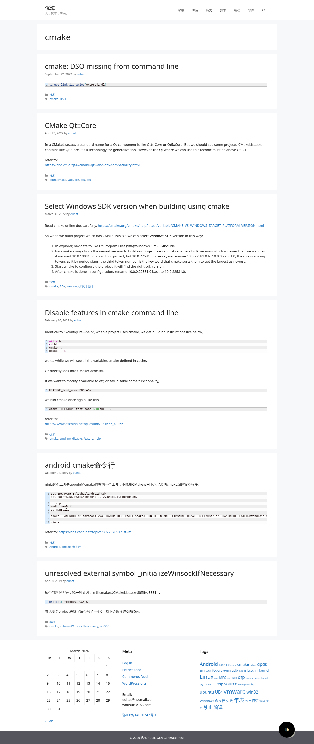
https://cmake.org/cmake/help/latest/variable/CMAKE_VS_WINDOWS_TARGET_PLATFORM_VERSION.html (181, 225)
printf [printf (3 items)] (265, 678)
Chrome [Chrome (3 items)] (232, 665)
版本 (91, 286)
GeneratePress (174, 738)
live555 (104, 626)
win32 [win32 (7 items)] (252, 692)
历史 (209, 10)
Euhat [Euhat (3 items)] (208, 670)
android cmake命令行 (80, 465)
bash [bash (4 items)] (222, 665)
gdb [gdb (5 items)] (235, 670)
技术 (223, 10)
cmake (53, 99)
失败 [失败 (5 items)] (229, 700)
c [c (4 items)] (226, 665)
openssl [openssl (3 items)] (258, 678)
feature (88, 438)
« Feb (49, 721)
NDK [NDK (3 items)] (234, 678)
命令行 (76, 547)
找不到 (82, 286)
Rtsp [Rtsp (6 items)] (219, 684)
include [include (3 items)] (242, 670)
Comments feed (135, 676)
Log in (127, 663)
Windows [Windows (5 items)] (207, 700)
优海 (50, 7)
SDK (62, 286)
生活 (195, 10)
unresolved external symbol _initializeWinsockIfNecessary (139, 573)
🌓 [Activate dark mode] (287, 729)
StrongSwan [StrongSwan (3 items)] (244, 684)
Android (54, 547)
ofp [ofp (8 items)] (241, 677)
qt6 (89, 180)
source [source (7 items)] (230, 684)
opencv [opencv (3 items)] (249, 678)
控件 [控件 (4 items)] (248, 701)
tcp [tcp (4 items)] (253, 684)
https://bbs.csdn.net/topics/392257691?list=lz (95, 532)
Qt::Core (73, 180)
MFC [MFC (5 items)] (222, 677)
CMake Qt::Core (70, 125)
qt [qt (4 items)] (213, 684)
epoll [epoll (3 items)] (202, 670)
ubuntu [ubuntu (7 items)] (207, 692)
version (72, 286)
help (98, 438)
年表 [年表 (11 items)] (239, 700)
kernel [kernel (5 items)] (264, 670)
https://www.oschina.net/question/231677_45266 (84, 423)
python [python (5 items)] (205, 684)
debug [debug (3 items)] (253, 665)
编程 (237, 10)
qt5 (83, 180)
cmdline (65, 438)
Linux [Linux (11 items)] (206, 676)
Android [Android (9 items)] (209, 664)
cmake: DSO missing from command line (111, 66)
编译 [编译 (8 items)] (218, 707)
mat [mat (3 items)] (216, 678)
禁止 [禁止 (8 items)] (208, 707)
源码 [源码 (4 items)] (262, 701)
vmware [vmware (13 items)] (235, 691)
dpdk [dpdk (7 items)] (262, 664)
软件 (251, 10)
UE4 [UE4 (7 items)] (219, 692)
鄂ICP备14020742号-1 (139, 715)
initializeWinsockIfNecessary (79, 626)
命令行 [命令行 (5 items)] (220, 700)
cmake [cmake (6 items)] (243, 664)
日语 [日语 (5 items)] (255, 700)
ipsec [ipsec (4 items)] (250, 670)
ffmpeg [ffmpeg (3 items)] (227, 670)
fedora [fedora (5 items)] (217, 670)
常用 (181, 10)
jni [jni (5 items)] (256, 670)
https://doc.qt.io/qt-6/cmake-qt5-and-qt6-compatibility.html (92, 165)
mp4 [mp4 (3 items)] (229, 678)
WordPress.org (134, 683)
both (52, 180)
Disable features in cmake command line (111, 312)
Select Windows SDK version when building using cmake (137, 206)
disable (77, 438)
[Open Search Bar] (263, 10)
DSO (63, 99)
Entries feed (131, 669)
